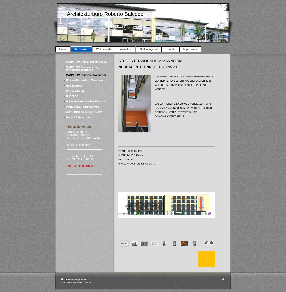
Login (222, 279)
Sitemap (83, 280)
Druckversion (69, 280)
